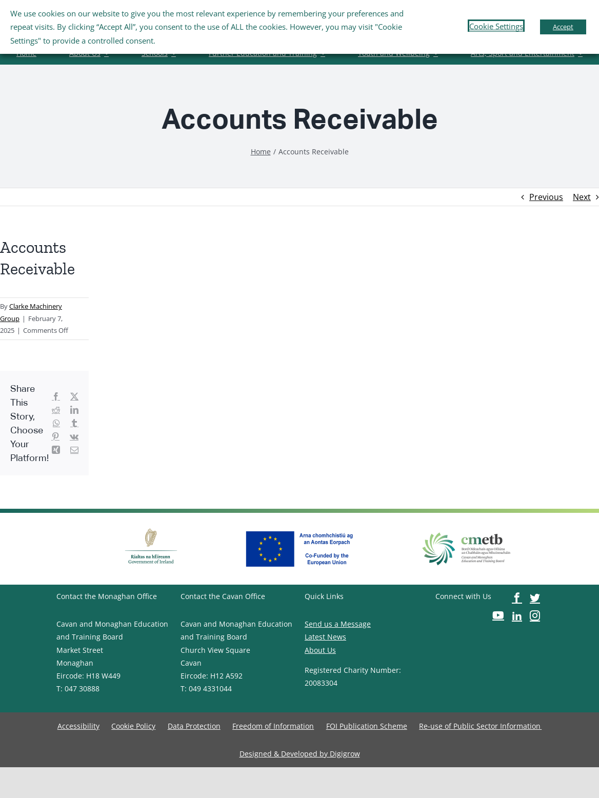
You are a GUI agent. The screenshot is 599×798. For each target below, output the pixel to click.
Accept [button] (563, 26)
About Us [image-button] (320, 650)
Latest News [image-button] (325, 637)
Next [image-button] (582, 197)
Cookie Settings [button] (496, 26)
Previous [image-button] (546, 197)
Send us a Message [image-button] (338, 624)
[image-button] (261, 151)
